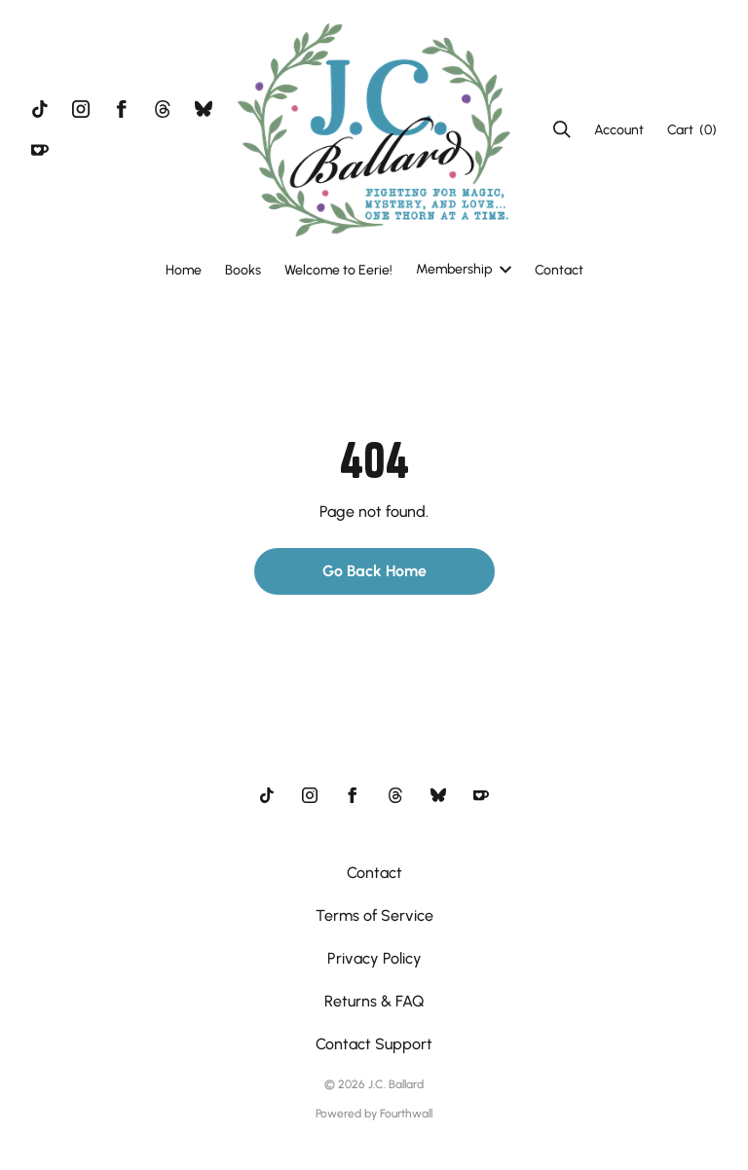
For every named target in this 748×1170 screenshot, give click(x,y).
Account (619, 130)
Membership (463, 269)
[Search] (562, 129)
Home (184, 270)
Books (243, 270)
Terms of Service (374, 915)
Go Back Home (374, 571)
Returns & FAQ (374, 1001)
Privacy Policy (374, 958)
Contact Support (374, 1044)
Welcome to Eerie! (338, 270)
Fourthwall (406, 1113)
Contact (559, 270)
